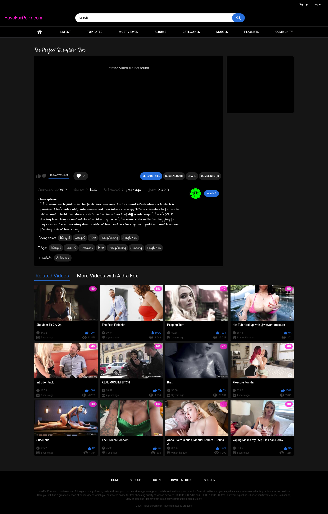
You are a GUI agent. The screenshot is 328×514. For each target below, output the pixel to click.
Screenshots (174, 176)
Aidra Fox (62, 258)
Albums (160, 32)
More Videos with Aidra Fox (107, 276)
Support (210, 480)
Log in (317, 4)
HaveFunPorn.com (152, 505)
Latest (65, 32)
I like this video (38, 176)
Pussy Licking (109, 238)
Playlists (251, 32)
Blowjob (65, 238)
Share (192, 176)
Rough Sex (130, 238)
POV (93, 238)
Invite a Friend (182, 480)
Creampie (87, 248)
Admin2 (211, 193)
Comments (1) (210, 176)
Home (39, 32)
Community (284, 32)
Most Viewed (128, 32)
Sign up (303, 4)
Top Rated (94, 32)
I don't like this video (44, 176)
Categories (191, 32)
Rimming (136, 248)
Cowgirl (80, 238)
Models (222, 32)
